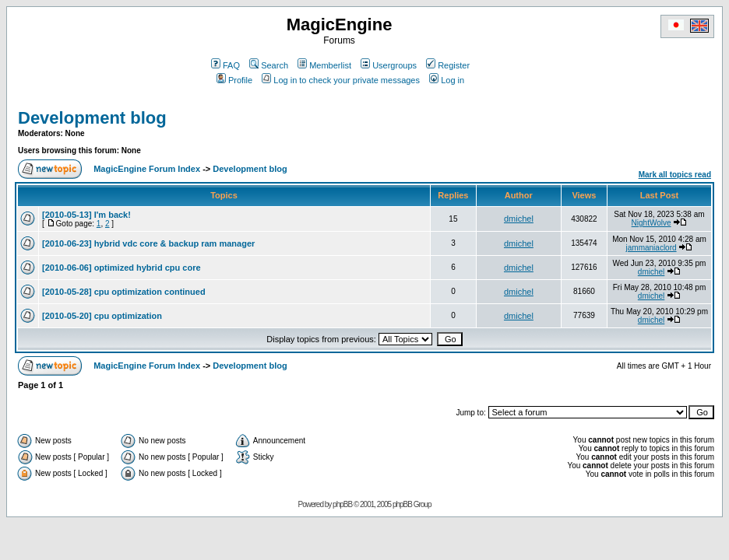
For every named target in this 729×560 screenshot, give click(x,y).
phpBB (342, 504)
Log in (446, 80)
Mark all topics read (675, 174)
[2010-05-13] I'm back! (86, 214)
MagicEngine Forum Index (146, 168)
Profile (234, 80)
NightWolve (651, 223)
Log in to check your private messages (341, 80)
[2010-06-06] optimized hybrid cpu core (121, 267)
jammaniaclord (651, 247)
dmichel (519, 218)
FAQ (225, 65)
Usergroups (389, 65)
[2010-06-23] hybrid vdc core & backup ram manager (148, 243)
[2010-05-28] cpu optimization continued (124, 291)
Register (448, 65)
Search (268, 65)
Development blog (92, 118)
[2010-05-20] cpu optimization (102, 315)
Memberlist (324, 65)
